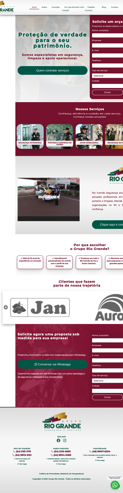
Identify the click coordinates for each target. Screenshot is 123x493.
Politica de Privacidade (49, 474)
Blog (104, 7)
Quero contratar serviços (52, 70)
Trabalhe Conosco (90, 9)
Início (34, 7)
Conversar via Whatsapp (53, 364)
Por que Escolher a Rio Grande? (73, 9)
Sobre (44, 7)
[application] (49, 199)
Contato (114, 7)
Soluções (56, 7)
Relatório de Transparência (72, 474)
